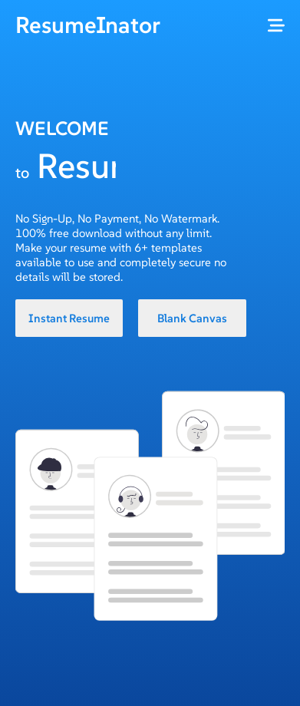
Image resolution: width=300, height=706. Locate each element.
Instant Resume (69, 318)
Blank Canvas (192, 318)
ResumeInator (87, 25)
